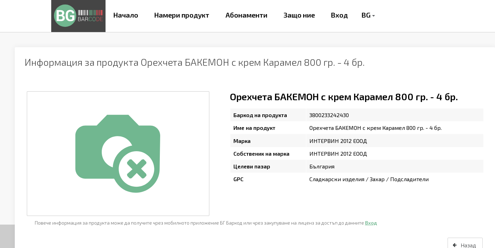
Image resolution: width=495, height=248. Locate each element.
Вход (339, 15)
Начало (125, 15)
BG (366, 15)
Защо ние (299, 15)
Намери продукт (181, 15)
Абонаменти (246, 15)
